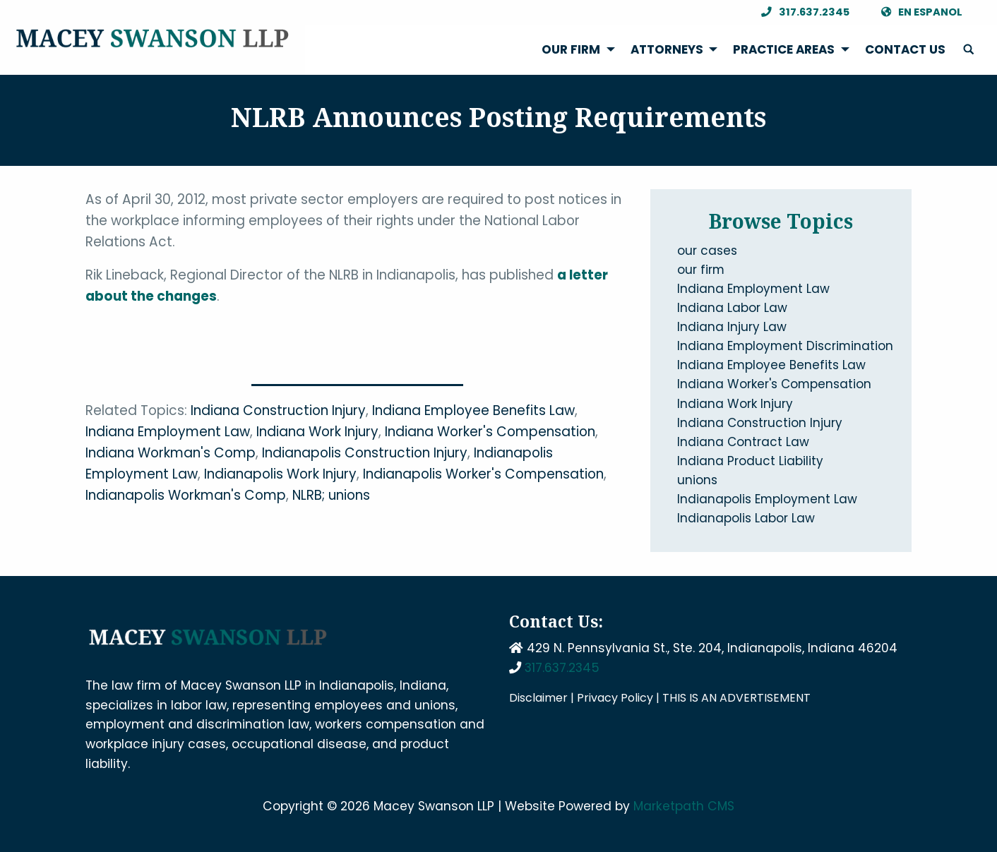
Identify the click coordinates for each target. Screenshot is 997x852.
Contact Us (905, 49)
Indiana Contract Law (743, 441)
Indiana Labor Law (732, 307)
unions (697, 480)
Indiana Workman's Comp (170, 452)
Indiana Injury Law (732, 326)
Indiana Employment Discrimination (785, 345)
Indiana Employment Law (167, 431)
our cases (707, 250)
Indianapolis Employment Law (767, 499)
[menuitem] (574, 49)
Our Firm (571, 49)
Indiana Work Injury (317, 431)
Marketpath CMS (683, 806)
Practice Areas (784, 49)
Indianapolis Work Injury (280, 474)
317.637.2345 (801, 12)
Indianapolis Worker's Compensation (483, 474)
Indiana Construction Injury (278, 410)
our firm (700, 269)
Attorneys (667, 49)
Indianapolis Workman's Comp (185, 495)
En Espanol (917, 12)
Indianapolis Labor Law (746, 518)
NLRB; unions (331, 495)
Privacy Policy (615, 698)
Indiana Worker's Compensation (490, 431)
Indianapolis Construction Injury (364, 452)
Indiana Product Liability (750, 460)
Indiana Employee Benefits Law (473, 410)
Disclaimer (538, 698)
